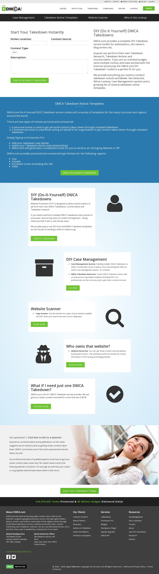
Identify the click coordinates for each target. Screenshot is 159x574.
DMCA (10, 566)
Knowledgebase (136, 517)
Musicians (77, 524)
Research (133, 535)
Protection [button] (77, 8)
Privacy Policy (139, 566)
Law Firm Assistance (137, 531)
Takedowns (106, 517)
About (131, 528)
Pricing (122, 8)
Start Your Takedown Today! (79, 491)
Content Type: (20, 48)
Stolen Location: (21, 39)
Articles (132, 539)
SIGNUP (149, 8)
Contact (116, 1)
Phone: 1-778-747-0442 (129, 1)
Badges (63, 8)
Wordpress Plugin (108, 528)
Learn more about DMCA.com (18, 551)
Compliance (108, 8)
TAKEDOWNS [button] (92, 8)
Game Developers (81, 531)
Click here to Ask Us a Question (44, 437)
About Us (108, 1)
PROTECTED (20, 566)
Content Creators (80, 517)
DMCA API (105, 535)
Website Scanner (98, 17)
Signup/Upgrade (108, 531)
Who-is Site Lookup (135, 17)
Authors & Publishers (82, 528)
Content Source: (61, 39)
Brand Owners (79, 520)
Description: (18, 57)
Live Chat (143, 1)
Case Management (24, 17)
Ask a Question (135, 520)
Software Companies (82, 535)
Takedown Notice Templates (61, 17)
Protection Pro (107, 520)
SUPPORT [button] (134, 8)
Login (152, 1)
